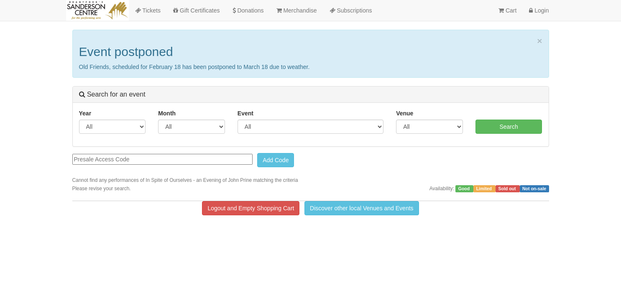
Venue (404, 113)
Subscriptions (351, 10)
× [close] (539, 40)
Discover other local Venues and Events (361, 208)
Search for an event (112, 94)
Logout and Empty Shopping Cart (250, 208)
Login (539, 10)
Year (85, 113)
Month (167, 113)
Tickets (148, 10)
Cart (507, 10)
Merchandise (296, 10)
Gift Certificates (196, 10)
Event (245, 113)
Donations (248, 10)
